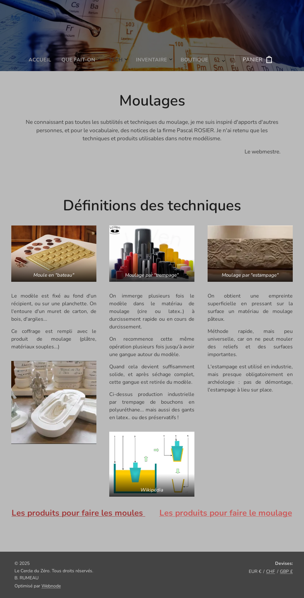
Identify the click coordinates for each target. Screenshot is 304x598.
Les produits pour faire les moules (78, 513)
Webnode (51, 586)
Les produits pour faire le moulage (225, 513)
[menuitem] (92, 60)
